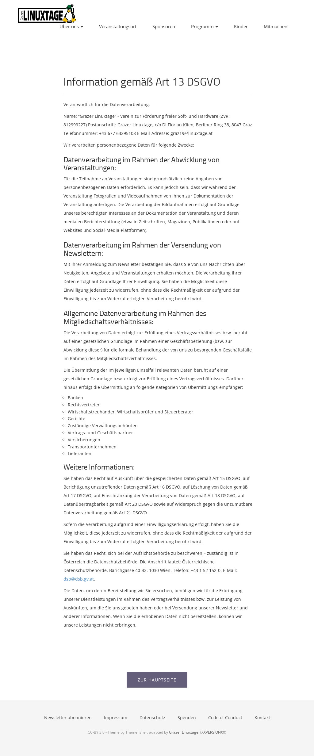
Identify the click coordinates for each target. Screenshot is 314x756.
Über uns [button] (71, 26)
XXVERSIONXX (213, 732)
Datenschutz (152, 717)
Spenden (187, 717)
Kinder (241, 26)
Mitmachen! (276, 26)
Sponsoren (163, 26)
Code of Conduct (225, 717)
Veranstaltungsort (117, 26)
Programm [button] (204, 26)
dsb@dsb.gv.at (78, 579)
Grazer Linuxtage (183, 732)
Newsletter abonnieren (68, 717)
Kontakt (262, 717)
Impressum (115, 717)
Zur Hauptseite (157, 680)
